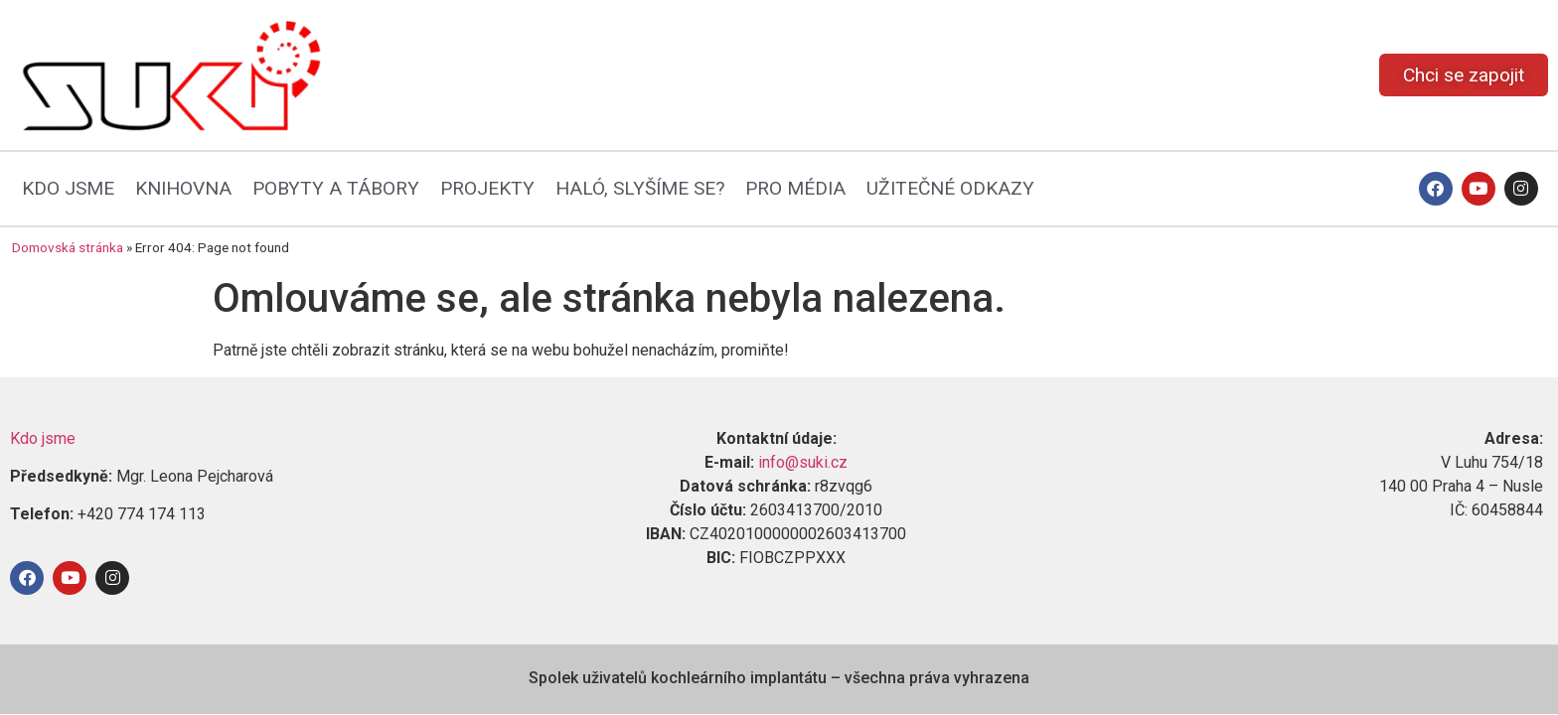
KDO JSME (68, 188)
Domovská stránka (67, 247)
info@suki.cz (803, 462)
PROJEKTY (487, 188)
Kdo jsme (43, 438)
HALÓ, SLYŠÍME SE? (639, 188)
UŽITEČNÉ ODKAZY (950, 188)
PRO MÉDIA (795, 188)
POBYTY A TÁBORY (335, 188)
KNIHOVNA (183, 188)
